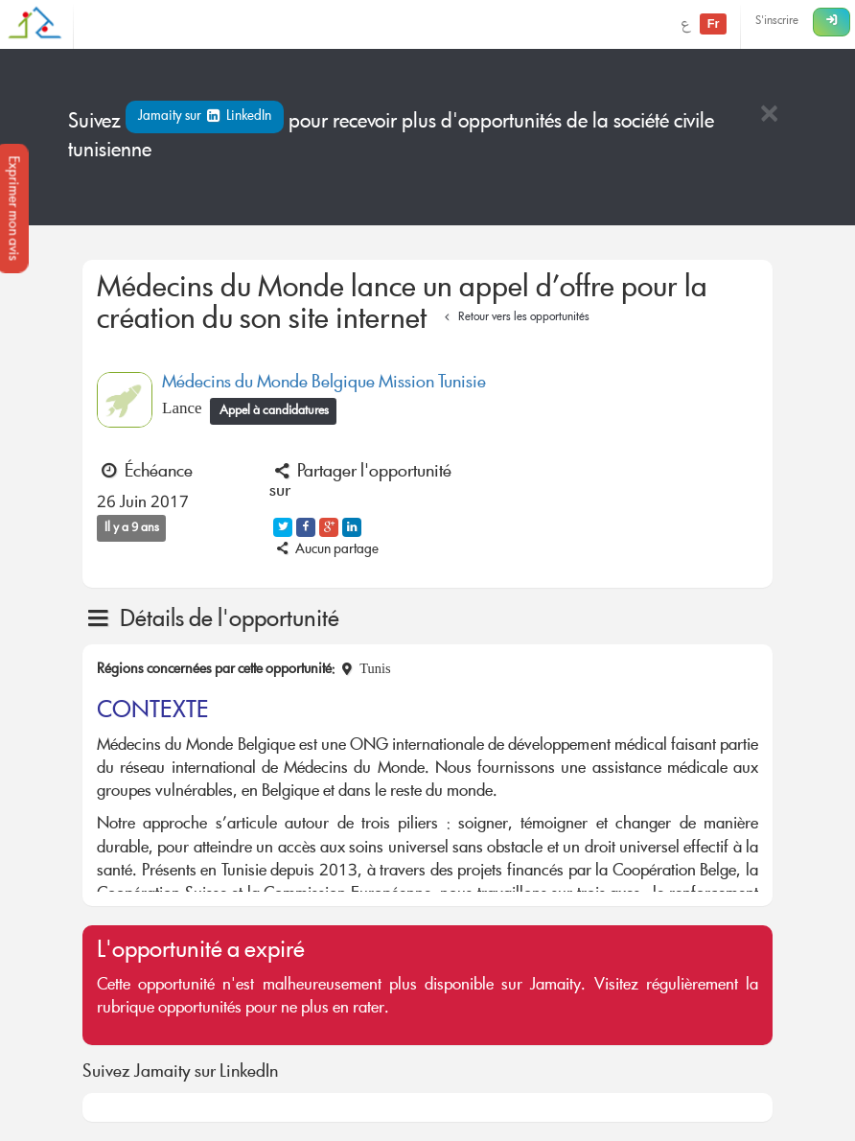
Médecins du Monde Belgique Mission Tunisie (324, 383)
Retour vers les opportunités (514, 318)
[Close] (768, 115)
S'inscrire (776, 22)
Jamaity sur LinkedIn (204, 116)
